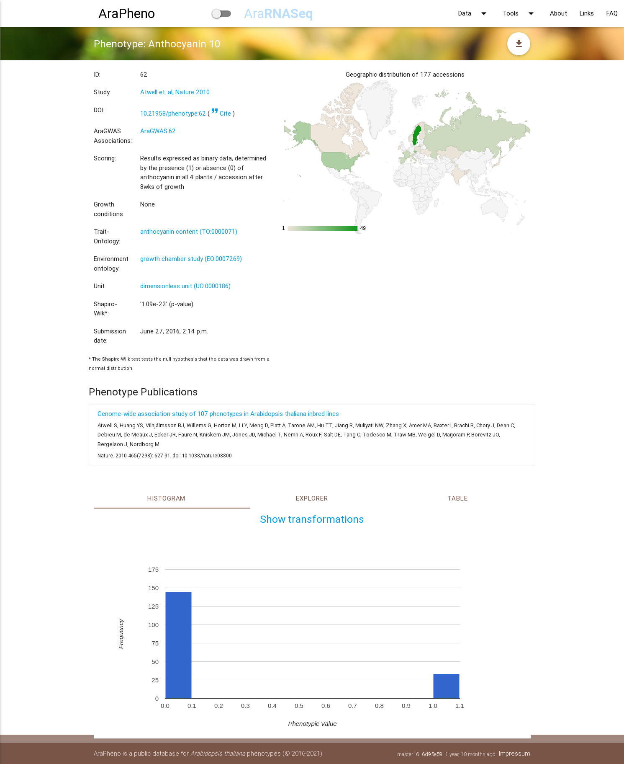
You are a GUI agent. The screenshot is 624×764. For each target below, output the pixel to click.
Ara (278, 13)
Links (587, 13)
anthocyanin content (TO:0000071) (188, 231)
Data (474, 13)
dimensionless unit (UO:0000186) (185, 286)
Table (457, 498)
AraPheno (126, 13)
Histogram (166, 498)
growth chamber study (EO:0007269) (191, 259)
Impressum (514, 753)
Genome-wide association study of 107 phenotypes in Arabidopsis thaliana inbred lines (218, 414)
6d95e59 (431, 754)
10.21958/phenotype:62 (173, 113)
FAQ (612, 13)
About (558, 13)
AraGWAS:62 (158, 131)
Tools (520, 13)
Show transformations (312, 519)
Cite (221, 113)
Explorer (312, 498)
